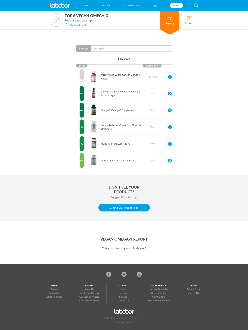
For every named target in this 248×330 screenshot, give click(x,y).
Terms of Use (193, 293)
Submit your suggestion (124, 207)
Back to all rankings (77, 25)
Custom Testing (158, 293)
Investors (124, 293)
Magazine (124, 296)
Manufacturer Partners (159, 300)
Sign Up (176, 5)
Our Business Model (89, 300)
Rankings (105, 5)
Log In (155, 5)
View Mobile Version (124, 322)
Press (124, 289)
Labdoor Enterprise (158, 289)
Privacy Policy (193, 289)
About (85, 5)
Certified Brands (131, 5)
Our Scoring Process (89, 296)
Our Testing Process (89, 293)
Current (54, 289)
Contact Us (123, 300)
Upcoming (54, 293)
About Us (89, 289)
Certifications (158, 296)
